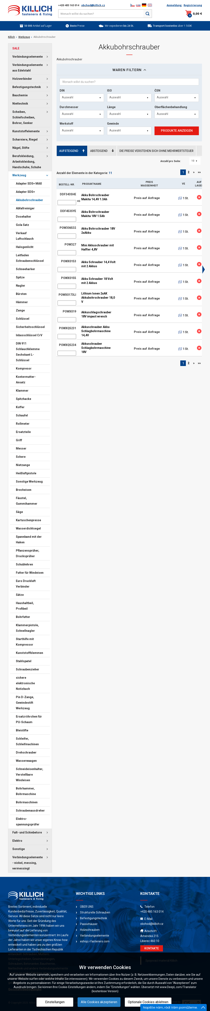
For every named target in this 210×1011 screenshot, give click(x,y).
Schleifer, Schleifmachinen (27, 741)
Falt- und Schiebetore (27, 832)
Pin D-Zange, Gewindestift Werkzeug (25, 702)
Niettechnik (20, 103)
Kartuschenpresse (28, 520)
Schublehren (24, 564)
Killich (11, 37)
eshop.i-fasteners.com (95, 941)
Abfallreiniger (25, 208)
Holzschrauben (90, 929)
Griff (19, 440)
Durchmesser (69, 107)
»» (199, 172)
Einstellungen (55, 1002)
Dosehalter (23, 216)
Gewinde (113, 123)
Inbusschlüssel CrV (29, 335)
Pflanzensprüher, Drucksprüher (27, 553)
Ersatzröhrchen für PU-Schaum (29, 719)
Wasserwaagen (26, 760)
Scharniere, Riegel (25, 139)
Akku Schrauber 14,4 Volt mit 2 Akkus (98, 264)
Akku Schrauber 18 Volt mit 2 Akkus (97, 281)
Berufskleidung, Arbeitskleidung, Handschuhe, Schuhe (26, 161)
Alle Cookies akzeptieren (99, 1002)
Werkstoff (66, 123)
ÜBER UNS (86, 906)
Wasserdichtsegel (28, 528)
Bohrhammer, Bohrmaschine (26, 791)
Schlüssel (22, 318)
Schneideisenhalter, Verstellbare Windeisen (29, 774)
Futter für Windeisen (30, 572)
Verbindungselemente (27, 56)
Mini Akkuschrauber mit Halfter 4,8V (97, 247)
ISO (109, 90)
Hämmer (22, 302)
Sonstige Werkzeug (29, 481)
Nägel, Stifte (20, 147)
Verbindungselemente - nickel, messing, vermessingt (27, 863)
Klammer (22, 390)
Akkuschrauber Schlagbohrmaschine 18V (96, 348)
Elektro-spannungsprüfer (27, 821)
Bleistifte (22, 730)
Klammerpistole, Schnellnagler (27, 628)
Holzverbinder (22, 78)
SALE (15, 48)
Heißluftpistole (26, 473)
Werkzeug (24, 37)
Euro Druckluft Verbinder (26, 583)
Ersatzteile (23, 432)
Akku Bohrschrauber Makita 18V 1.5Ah (95, 214)
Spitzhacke (23, 399)
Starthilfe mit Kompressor (25, 641)
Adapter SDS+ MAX (29, 183)
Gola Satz (22, 225)
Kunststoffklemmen (29, 653)
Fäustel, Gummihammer (26, 500)
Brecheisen (23, 489)
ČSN (157, 90)
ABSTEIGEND (102, 151)
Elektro (17, 840)
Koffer (20, 407)
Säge (19, 512)
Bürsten (21, 294)
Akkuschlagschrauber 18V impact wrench (96, 314)
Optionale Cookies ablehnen (148, 1002)
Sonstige (18, 849)
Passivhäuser (89, 924)
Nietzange (23, 465)
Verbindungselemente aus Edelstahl (27, 67)
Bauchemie (20, 95)
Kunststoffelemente (26, 131)
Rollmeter (22, 423)
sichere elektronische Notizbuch (25, 683)
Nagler (20, 285)
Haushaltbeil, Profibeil (25, 605)
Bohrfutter (23, 617)
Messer (21, 448)
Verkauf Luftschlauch (25, 235)
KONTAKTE (151, 948)
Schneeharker (25, 269)
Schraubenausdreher (30, 810)
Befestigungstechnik (26, 87)
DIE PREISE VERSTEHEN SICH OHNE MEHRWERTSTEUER (156, 151)
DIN (62, 90)
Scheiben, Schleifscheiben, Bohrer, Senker (23, 117)
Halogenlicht (24, 247)
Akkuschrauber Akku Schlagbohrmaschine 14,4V (96, 331)
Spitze (20, 277)
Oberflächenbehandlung (171, 107)
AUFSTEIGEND (72, 151)
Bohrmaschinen (27, 802)
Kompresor (24, 368)
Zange (20, 310)
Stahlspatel (23, 661)
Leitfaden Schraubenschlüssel (30, 258)
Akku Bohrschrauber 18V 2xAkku (98, 230)
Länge (111, 107)
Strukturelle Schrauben (95, 912)
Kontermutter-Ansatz (26, 379)
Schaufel (22, 415)
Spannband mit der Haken (29, 539)
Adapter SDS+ (25, 191)
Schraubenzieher (27, 669)
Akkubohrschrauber (29, 200)
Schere (21, 456)
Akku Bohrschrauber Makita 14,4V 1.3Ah (95, 197)
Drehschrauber (26, 752)
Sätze (20, 594)
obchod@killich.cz (93, 5)
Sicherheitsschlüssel (30, 327)
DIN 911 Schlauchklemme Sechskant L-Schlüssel (28, 352)
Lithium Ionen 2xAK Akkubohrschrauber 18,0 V (98, 297)
